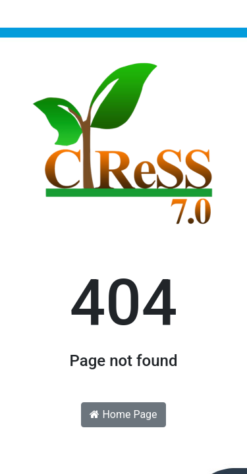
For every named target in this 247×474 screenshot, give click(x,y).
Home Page (123, 414)
